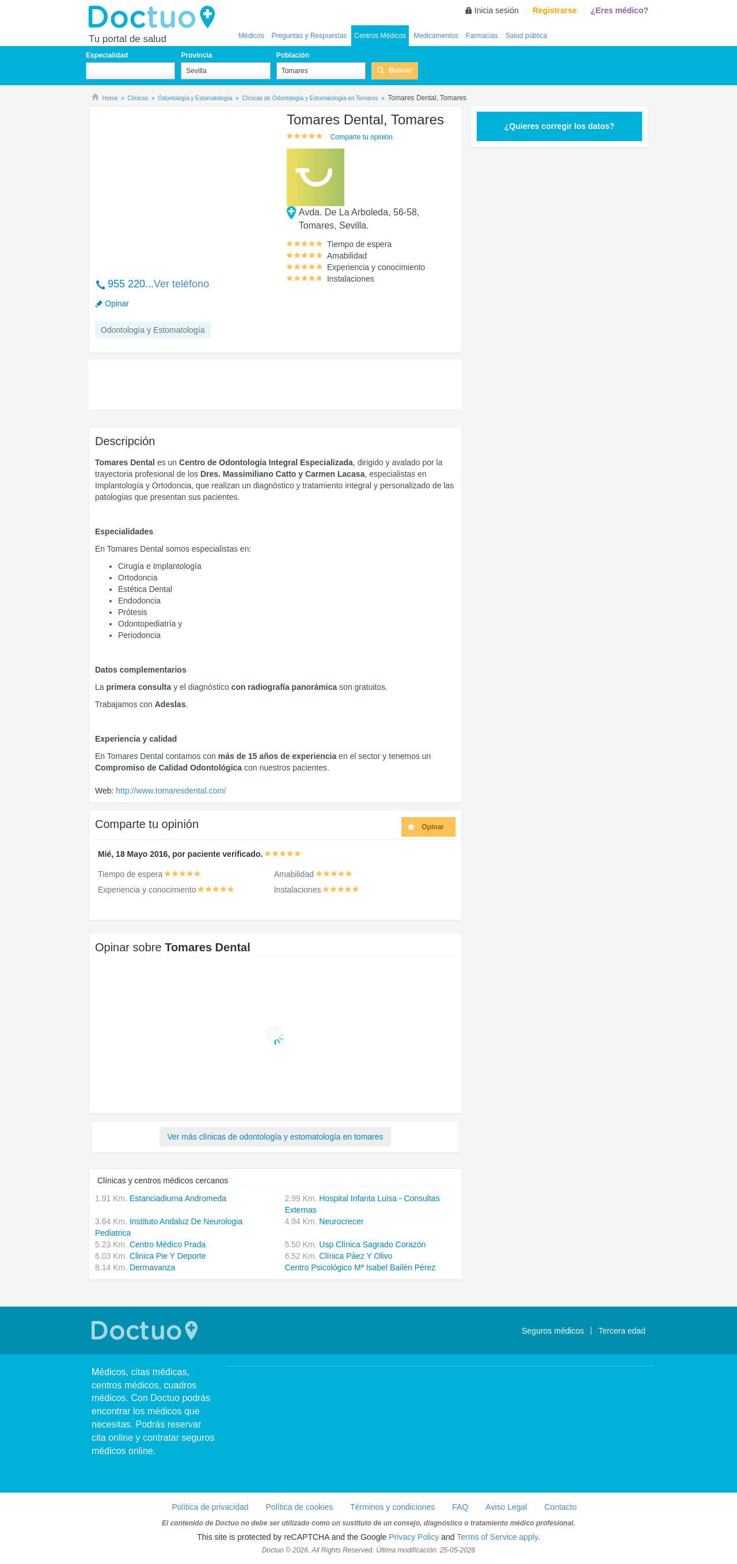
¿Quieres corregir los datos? (559, 126)
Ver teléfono (181, 284)
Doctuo (155, 17)
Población (292, 55)
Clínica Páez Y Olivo (355, 1256)
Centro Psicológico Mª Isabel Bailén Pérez (359, 1267)
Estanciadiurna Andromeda (178, 1198)
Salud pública (526, 36)
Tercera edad (621, 1330)
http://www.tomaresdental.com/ (171, 790)
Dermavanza (152, 1267)
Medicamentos (435, 36)
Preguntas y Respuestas (309, 36)
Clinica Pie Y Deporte (168, 1256)
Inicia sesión (496, 10)
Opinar (117, 303)
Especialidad (107, 55)
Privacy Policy (414, 1537)
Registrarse (555, 10)
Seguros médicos (553, 1330)
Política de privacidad (210, 1507)
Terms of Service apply (497, 1537)
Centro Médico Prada (168, 1244)
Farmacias (482, 36)
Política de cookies (299, 1507)
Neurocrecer (341, 1221)
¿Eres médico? (619, 10)
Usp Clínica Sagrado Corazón (372, 1244)
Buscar (400, 70)
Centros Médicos (380, 36)
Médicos (251, 36)
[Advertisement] (183, 186)
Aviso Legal (506, 1507)
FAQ (460, 1507)
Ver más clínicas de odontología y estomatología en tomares (275, 1136)
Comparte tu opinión (361, 137)
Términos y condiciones (392, 1507)
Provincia (196, 55)
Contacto (560, 1507)
